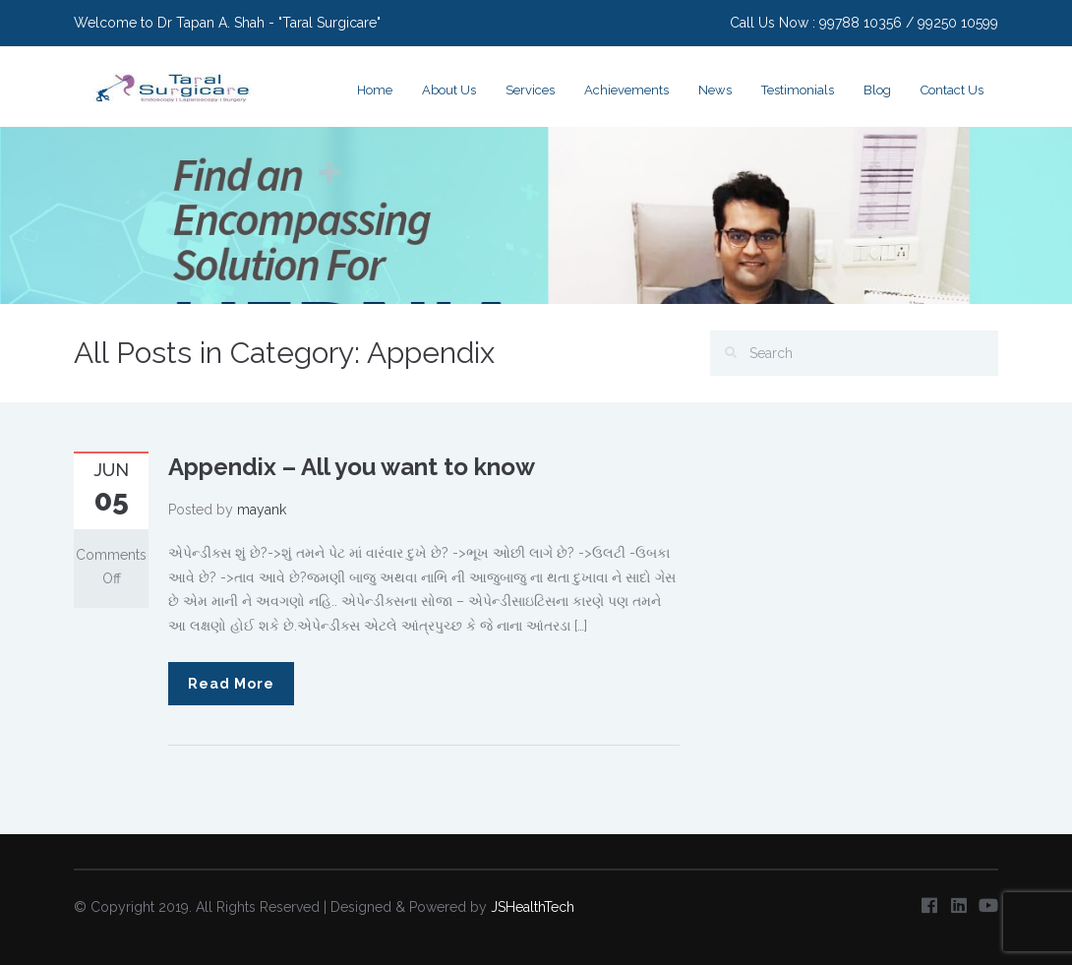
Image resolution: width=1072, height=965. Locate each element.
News (715, 90)
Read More (231, 684)
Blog (877, 90)
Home (374, 90)
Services (530, 90)
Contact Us (952, 90)
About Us (449, 90)
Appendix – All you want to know (351, 466)
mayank (261, 509)
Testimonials (797, 90)
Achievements (626, 90)
